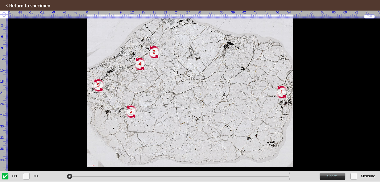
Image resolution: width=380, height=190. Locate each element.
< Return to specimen (27, 5)
